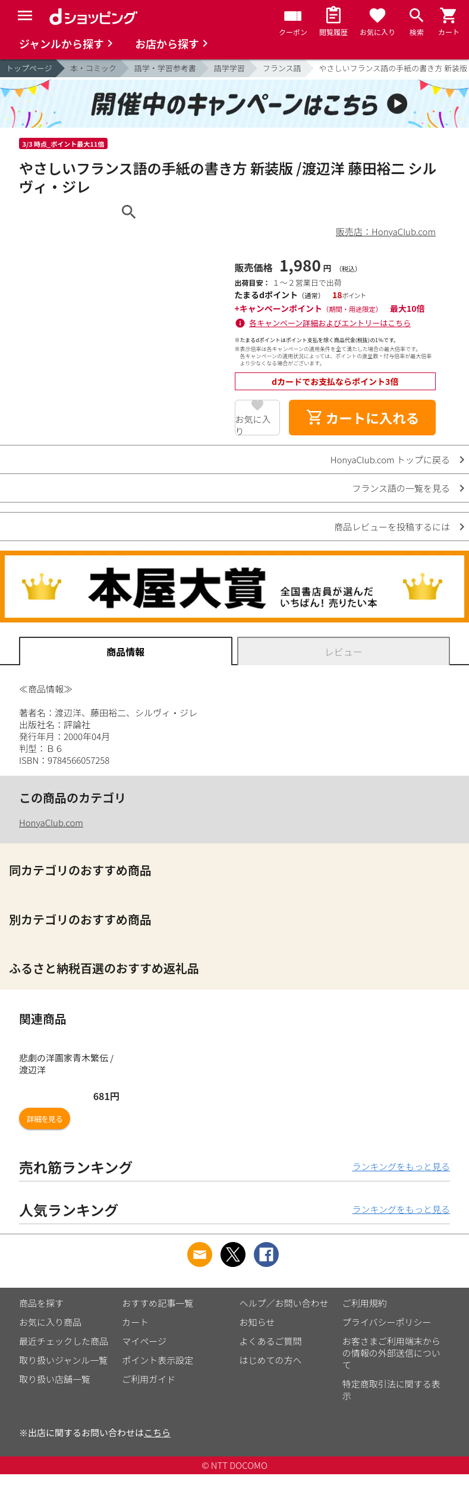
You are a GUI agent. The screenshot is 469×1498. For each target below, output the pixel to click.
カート (135, 1322)
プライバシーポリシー (387, 1322)
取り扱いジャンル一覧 (63, 1360)
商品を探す (41, 1303)
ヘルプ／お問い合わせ (284, 1303)
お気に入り (253, 424)
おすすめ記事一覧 (157, 1303)
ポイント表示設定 (157, 1360)
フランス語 (282, 68)
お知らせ (257, 1322)
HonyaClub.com (51, 822)
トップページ (29, 68)
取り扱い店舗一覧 (54, 1379)
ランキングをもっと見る (401, 1166)
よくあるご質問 (271, 1341)
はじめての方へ (271, 1360)
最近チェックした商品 (63, 1341)
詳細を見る (44, 1118)
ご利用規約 (364, 1303)
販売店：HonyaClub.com (386, 231)
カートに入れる (363, 417)
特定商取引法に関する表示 (391, 1389)
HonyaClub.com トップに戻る (390, 459)
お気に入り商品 (50, 1322)
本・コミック (93, 68)
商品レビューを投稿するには (392, 526)
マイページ (144, 1341)
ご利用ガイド (148, 1379)
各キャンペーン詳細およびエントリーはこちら (330, 322)
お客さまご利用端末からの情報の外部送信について (391, 1353)
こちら (157, 1432)
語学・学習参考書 (165, 68)
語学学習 (229, 68)
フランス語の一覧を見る (401, 487)
